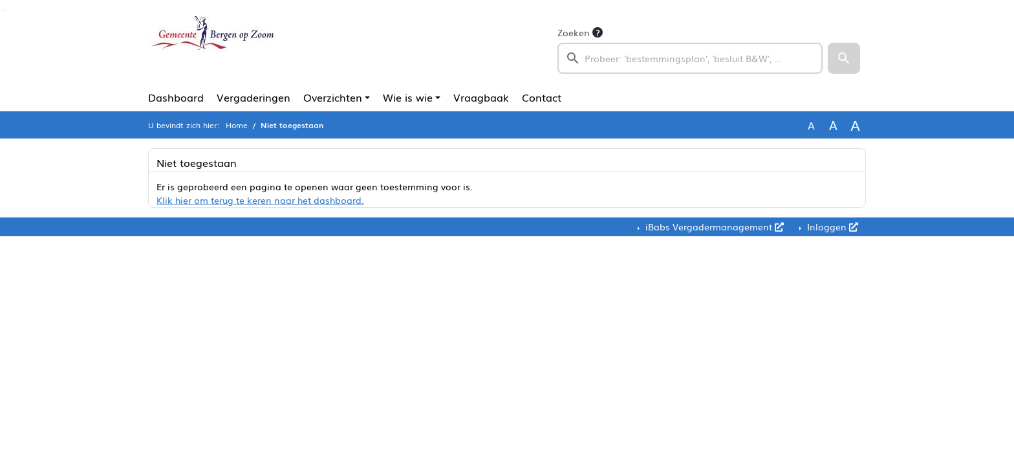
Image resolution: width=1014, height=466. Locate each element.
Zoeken (573, 32)
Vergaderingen (253, 97)
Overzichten (332, 97)
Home (237, 125)
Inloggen (831, 226)
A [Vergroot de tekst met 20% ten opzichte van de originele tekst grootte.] (833, 125)
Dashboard (176, 97)
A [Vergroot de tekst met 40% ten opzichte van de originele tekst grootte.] (855, 125)
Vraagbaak (481, 97)
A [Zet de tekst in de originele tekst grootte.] (811, 125)
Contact (541, 97)
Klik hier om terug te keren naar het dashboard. (260, 200)
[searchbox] (690, 58)
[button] (844, 58)
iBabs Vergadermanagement (713, 226)
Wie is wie (408, 97)
